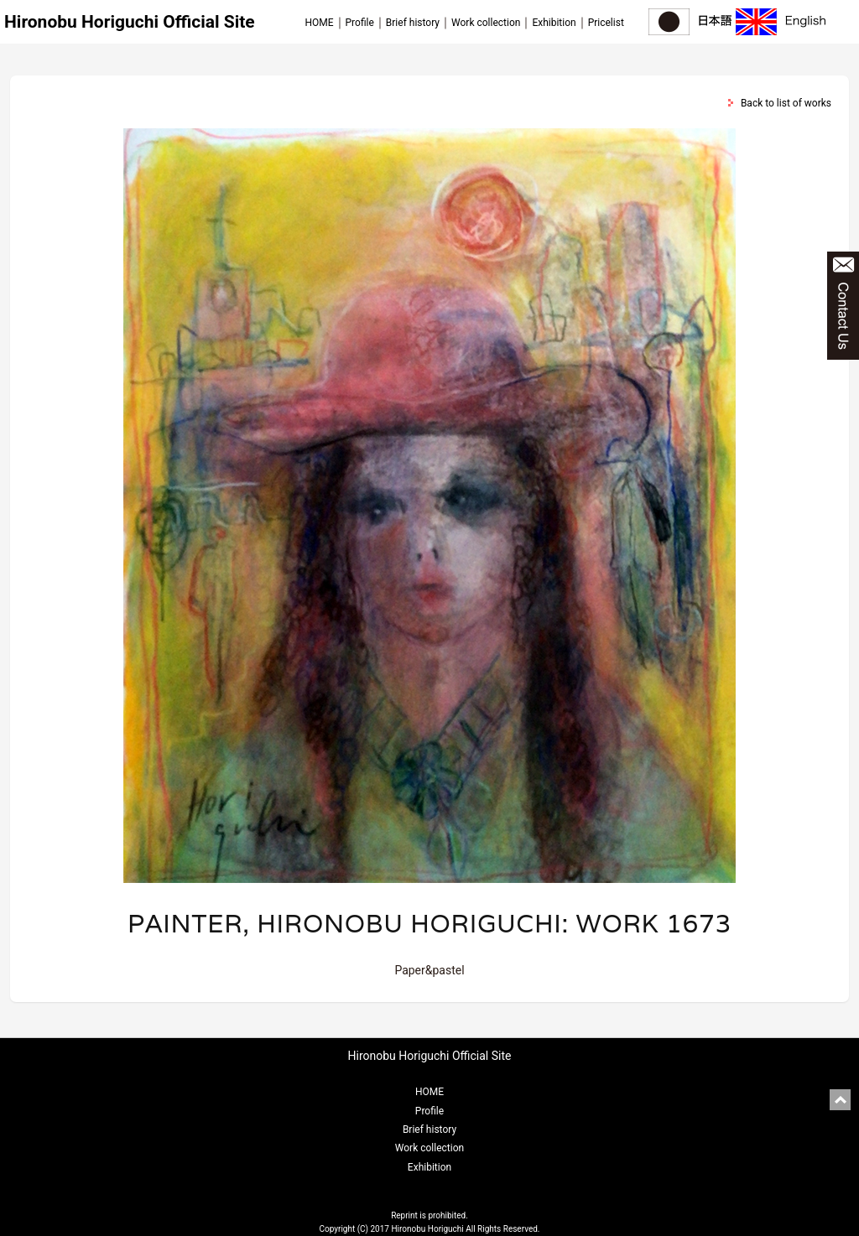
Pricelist (606, 23)
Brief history (413, 23)
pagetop (840, 1099)
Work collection (485, 23)
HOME (319, 23)
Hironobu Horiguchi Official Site (129, 22)
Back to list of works (786, 103)
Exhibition (553, 23)
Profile (360, 23)
